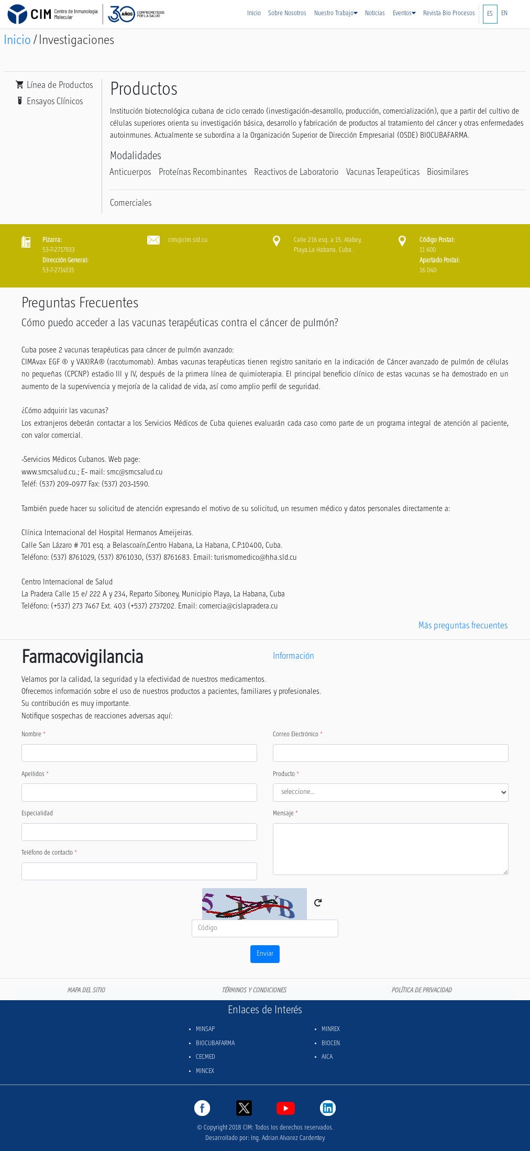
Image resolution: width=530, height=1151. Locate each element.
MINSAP (205, 1029)
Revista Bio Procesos (449, 13)
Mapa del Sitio (86, 991)
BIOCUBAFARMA (215, 1044)
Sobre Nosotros (287, 13)
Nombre (33, 735)
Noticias (375, 13)
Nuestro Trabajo (336, 13)
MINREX (331, 1029)
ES (490, 14)
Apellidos (35, 774)
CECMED (205, 1057)
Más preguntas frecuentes (462, 626)
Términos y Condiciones (254, 991)
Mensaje (285, 814)
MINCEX (205, 1071)
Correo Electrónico (298, 735)
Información (293, 656)
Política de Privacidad (421, 991)
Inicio (254, 13)
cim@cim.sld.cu (187, 240)
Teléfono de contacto (49, 853)
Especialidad (37, 814)
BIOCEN (331, 1044)
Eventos (404, 13)
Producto (286, 774)
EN (504, 13)
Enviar (265, 953)
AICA (327, 1057)
